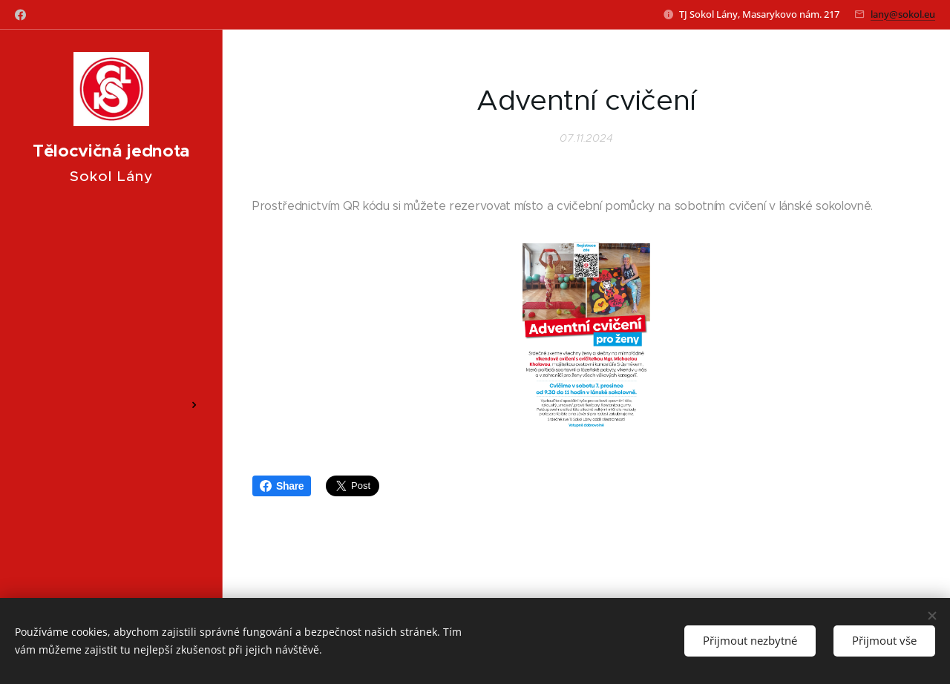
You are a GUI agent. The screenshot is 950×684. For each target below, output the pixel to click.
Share (282, 486)
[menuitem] (111, 251)
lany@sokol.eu (903, 14)
